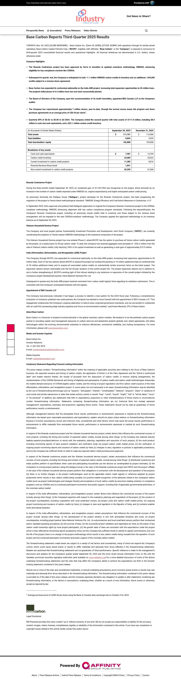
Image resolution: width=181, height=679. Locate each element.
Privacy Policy (133, 675)
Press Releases (73, 30)
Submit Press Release (71, 675)
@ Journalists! (54, 30)
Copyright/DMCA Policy (114, 675)
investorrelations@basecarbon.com (48, 349)
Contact (145, 675)
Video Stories (90, 30)
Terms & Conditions (92, 675)
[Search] (146, 31)
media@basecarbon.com (44, 359)
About (34, 675)
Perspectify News (35, 30)
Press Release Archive (49, 675)
